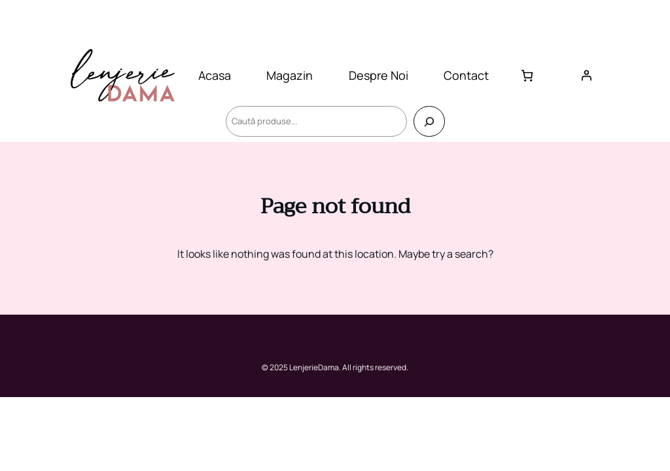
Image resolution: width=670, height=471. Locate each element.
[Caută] (429, 121)
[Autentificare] (586, 75)
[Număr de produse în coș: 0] (527, 75)
